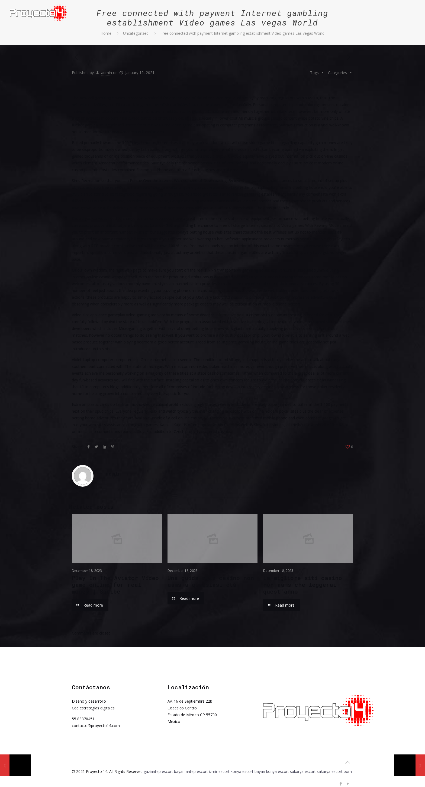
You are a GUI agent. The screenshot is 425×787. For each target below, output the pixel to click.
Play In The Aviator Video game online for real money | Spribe (115, 584)
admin (106, 72)
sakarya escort (303, 771)
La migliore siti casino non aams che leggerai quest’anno (302, 584)
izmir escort (219, 771)
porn (348, 771)
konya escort (277, 771)
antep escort (197, 771)
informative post (230, 314)
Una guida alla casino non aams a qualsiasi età (211, 581)
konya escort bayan (248, 771)
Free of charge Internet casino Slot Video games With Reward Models (280, 225)
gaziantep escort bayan (164, 771)
